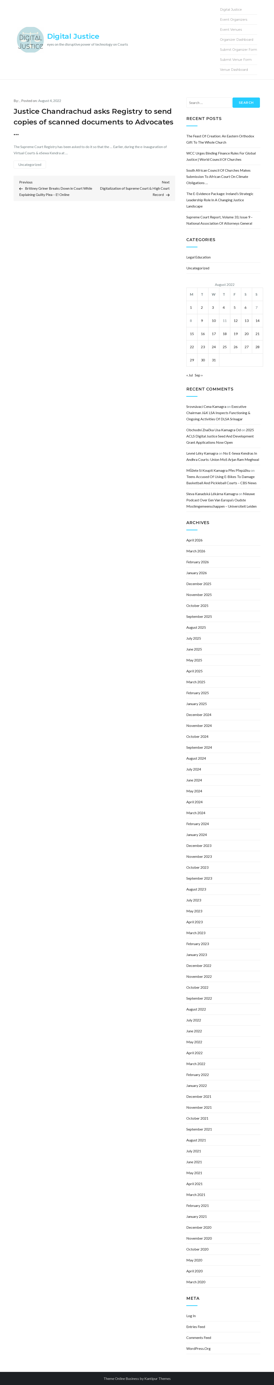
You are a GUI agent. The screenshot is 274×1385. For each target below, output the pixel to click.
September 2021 (199, 1129)
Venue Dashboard (234, 70)
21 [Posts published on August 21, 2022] (257, 334)
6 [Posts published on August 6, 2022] (246, 307)
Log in (191, 1316)
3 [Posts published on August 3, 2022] (213, 307)
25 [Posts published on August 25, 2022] (225, 347)
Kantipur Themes (157, 1378)
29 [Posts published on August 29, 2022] (192, 360)
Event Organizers (233, 20)
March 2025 (195, 682)
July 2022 (193, 1020)
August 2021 (196, 1140)
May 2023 (194, 911)
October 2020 (197, 1249)
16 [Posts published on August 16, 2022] (203, 334)
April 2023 (194, 922)
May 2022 (194, 1042)
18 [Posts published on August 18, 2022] (225, 334)
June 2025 (194, 649)
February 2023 (197, 944)
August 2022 (196, 1009)
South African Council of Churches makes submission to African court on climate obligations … (218, 176)
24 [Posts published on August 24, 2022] (214, 347)
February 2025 (197, 693)
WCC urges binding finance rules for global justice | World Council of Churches (221, 156)
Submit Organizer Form (238, 50)
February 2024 (197, 824)
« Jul (189, 375)
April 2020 (194, 1271)
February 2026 (197, 562)
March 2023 (195, 933)
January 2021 (196, 1216)
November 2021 (199, 1107)
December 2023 (198, 845)
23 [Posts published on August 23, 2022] (203, 347)
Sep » (199, 375)
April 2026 (194, 540)
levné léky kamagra (202, 453)
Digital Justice (73, 36)
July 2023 (193, 900)
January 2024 (196, 834)
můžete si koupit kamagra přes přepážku (218, 470)
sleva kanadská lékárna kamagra (212, 494)
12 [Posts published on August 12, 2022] (236, 320)
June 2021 (194, 1162)
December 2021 (198, 1096)
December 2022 (198, 965)
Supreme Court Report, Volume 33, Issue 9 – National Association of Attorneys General (219, 220)
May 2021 (194, 1173)
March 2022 (195, 1064)
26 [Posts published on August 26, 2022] (236, 347)
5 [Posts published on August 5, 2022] (235, 307)
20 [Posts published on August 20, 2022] (247, 334)
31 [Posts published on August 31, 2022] (214, 360)
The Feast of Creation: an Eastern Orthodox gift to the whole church (220, 139)
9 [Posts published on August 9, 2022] (202, 320)
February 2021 (197, 1205)
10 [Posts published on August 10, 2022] (214, 320)
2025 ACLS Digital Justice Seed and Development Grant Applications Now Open (220, 436)
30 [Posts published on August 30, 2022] (203, 360)
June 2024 (194, 780)
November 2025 (199, 594)
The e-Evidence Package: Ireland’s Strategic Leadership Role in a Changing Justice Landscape (219, 199)
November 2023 (199, 856)
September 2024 (199, 747)
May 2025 (194, 660)
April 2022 (194, 1053)
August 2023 (196, 889)
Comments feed (198, 1337)
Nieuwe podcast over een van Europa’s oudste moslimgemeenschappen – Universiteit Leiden (221, 500)
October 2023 (197, 867)
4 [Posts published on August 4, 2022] (224, 307)
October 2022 (197, 987)
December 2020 (198, 1227)
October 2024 (197, 736)
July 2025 (193, 638)
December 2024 (198, 714)
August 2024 (196, 758)
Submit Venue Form (236, 60)
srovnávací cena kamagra (206, 406)
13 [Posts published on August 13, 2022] (247, 320)
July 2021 (193, 1151)
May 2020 (194, 1260)
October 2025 (197, 605)
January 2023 (196, 954)
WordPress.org (198, 1348)
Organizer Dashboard (236, 40)
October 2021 (197, 1118)
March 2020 (195, 1282)
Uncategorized (29, 164)
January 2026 (196, 573)
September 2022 (199, 998)
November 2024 (199, 725)
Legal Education (198, 257)
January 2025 (196, 704)
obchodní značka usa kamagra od (213, 430)
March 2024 (195, 813)
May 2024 (194, 791)
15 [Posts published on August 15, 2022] (192, 334)
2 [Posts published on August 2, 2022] (202, 307)
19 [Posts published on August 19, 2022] (236, 334)
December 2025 (198, 584)
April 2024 (194, 802)
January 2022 (196, 1085)
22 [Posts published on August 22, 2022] (192, 347)
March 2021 (195, 1194)
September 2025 (199, 616)
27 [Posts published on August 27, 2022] (247, 347)
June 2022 (194, 1031)
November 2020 (199, 1238)
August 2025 (196, 627)
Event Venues (231, 30)
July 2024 (193, 769)
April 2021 (194, 1184)
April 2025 (194, 671)
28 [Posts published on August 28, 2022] (257, 347)
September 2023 (199, 878)
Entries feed (195, 1326)
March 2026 (195, 551)
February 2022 (197, 1074)
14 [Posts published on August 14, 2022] (257, 320)
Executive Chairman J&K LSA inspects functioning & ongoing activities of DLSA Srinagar (218, 412)
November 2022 (199, 976)
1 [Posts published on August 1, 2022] (191, 307)
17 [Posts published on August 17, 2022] (214, 334)
